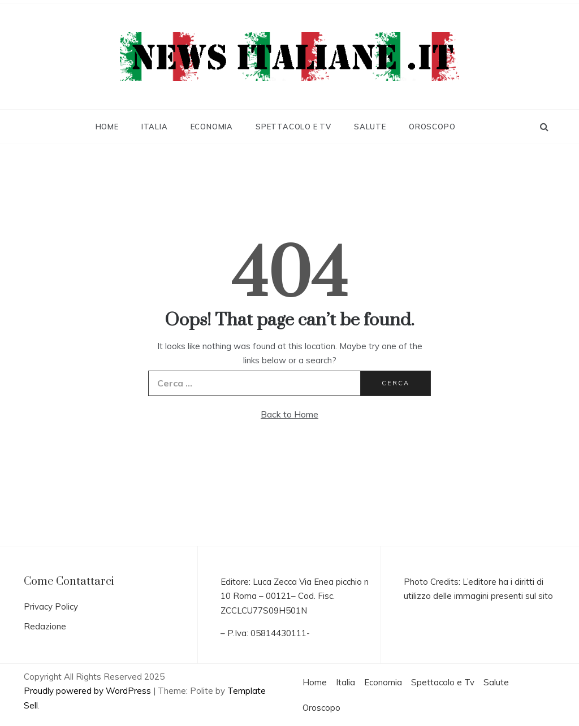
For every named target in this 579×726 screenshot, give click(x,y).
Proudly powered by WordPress (88, 690)
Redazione (45, 626)
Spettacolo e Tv (293, 126)
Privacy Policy (51, 606)
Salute (370, 126)
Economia (212, 126)
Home (107, 126)
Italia (154, 126)
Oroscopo (432, 126)
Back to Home (289, 414)
